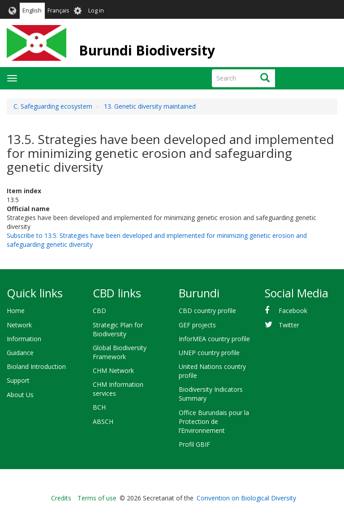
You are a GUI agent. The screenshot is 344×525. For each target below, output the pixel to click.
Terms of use (96, 498)
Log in (96, 10)
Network (19, 325)
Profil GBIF (194, 444)
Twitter (289, 325)
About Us (20, 394)
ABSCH (103, 421)
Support (18, 380)
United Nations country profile (212, 371)
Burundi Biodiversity (147, 50)
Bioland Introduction (36, 366)
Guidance (20, 352)
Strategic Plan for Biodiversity (118, 329)
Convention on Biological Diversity (246, 498)
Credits (61, 498)
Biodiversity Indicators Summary (211, 393)
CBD (99, 310)
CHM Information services (118, 389)
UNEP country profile (209, 352)
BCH (99, 407)
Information (24, 338)
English (32, 10)
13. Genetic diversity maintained (150, 106)
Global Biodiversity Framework (119, 352)
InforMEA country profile (214, 338)
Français (58, 10)
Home (16, 310)
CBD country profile (207, 310)
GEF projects (197, 325)
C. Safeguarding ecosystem (52, 106)
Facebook (293, 310)
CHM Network (113, 370)
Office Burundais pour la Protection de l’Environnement (214, 421)
